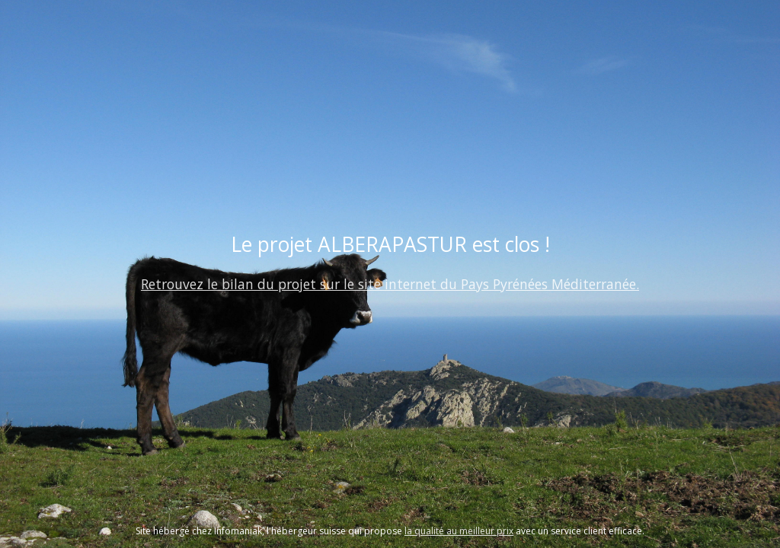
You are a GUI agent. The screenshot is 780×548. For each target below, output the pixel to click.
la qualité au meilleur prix (458, 530)
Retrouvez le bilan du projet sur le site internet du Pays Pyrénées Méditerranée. (390, 284)
